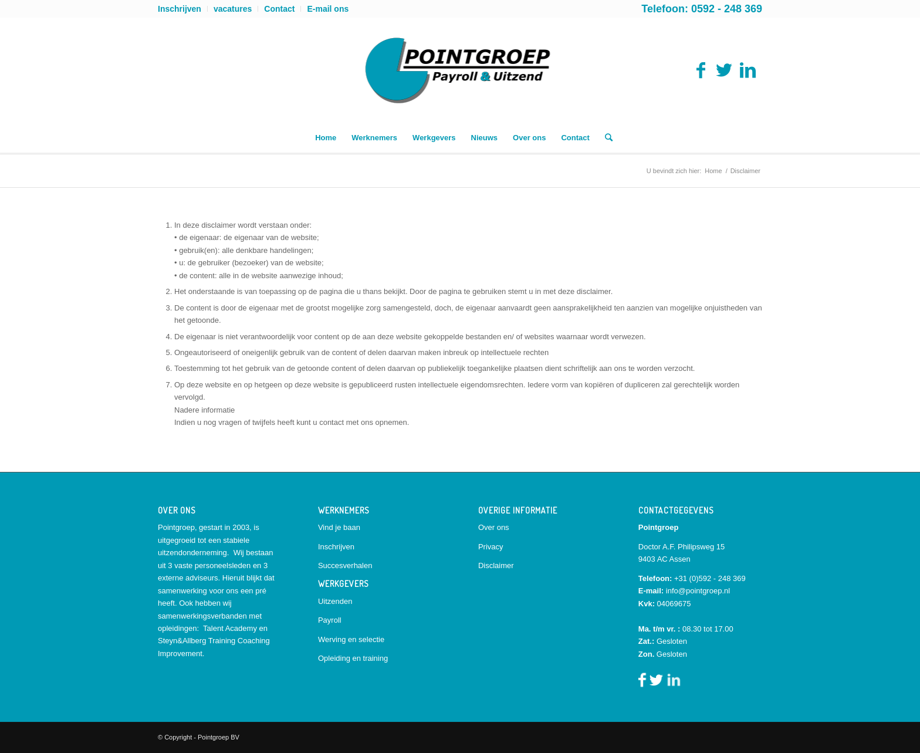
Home (713, 170)
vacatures (233, 8)
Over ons (493, 527)
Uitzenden (335, 601)
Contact (279, 8)
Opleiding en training (353, 658)
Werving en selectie (351, 639)
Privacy (490, 546)
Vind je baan (339, 527)
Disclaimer (496, 565)
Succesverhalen (345, 565)
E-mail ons (328, 8)
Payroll (329, 620)
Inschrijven (179, 8)
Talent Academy (230, 628)
